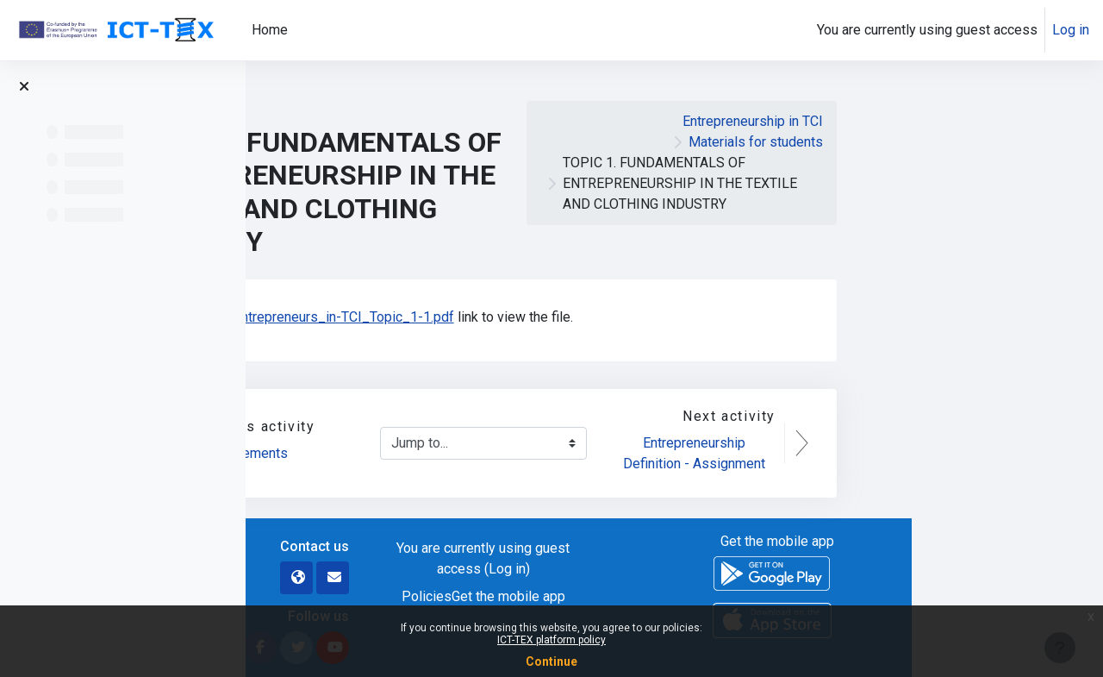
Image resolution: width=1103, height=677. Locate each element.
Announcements (431, 453)
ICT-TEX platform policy (551, 640)
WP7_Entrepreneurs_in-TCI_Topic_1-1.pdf (516, 317)
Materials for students (947, 142)
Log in (1070, 30)
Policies (618, 596)
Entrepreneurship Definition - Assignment (885, 453)
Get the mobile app (700, 596)
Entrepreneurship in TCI (944, 121)
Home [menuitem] (270, 30)
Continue (551, 661)
